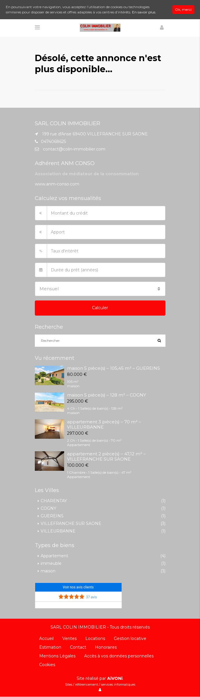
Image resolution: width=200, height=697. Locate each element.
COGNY (48, 508)
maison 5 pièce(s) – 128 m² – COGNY (106, 395)
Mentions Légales (57, 656)
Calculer (100, 307)
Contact (78, 647)
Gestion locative (130, 638)
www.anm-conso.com (57, 184)
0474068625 (53, 141)
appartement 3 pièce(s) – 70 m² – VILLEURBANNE (104, 424)
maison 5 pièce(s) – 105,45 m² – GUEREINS (113, 368)
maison (48, 571)
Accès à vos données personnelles (119, 656)
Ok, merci (183, 9)
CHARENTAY (54, 500)
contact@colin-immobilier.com (74, 149)
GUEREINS (52, 516)
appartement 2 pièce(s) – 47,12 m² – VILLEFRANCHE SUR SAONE (106, 456)
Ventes (69, 638)
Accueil (46, 638)
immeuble (51, 563)
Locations (95, 638)
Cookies (47, 664)
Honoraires (106, 647)
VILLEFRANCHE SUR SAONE (71, 523)
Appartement (54, 555)
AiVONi (114, 678)
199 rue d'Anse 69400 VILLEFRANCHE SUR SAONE (95, 134)
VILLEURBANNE (58, 531)
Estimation (50, 647)
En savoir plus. (144, 12)
